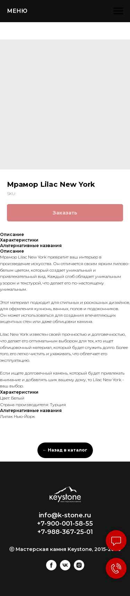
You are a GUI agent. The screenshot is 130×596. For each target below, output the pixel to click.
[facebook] (51, 568)
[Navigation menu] (118, 11)
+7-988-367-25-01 (65, 532)
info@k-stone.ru (65, 515)
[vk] (65, 568)
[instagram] (79, 568)
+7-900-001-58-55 (65, 523)
